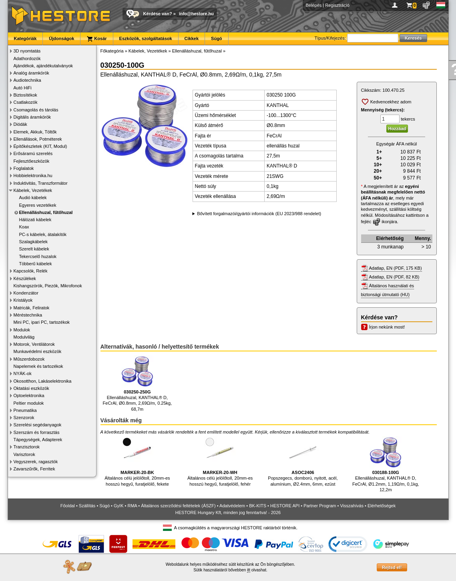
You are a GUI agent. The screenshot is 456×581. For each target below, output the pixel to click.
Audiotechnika (27, 80)
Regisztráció (337, 5)
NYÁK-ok (23, 373)
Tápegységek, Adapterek (38, 439)
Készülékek (25, 278)
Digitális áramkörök (32, 117)
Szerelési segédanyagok (38, 424)
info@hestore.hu (196, 13)
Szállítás (87, 505)
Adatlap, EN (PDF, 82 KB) (394, 276)
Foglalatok (24, 168)
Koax (24, 226)
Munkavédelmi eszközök (38, 351)
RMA (132, 505)
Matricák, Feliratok (32, 307)
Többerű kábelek (35, 263)
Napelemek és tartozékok (38, 366)
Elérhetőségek (382, 505)
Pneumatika (25, 410)
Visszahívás (352, 505)
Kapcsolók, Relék (31, 270)
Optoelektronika (29, 395)
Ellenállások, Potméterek (38, 139)
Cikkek (192, 38)
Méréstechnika (28, 315)
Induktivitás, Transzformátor (41, 183)
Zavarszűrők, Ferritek (34, 468)
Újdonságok (61, 38)
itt (248, 570)
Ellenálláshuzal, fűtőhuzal (46, 212)
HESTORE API (284, 505)
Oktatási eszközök (31, 388)
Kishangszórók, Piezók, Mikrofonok (48, 285)
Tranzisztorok (27, 446)
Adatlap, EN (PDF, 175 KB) (395, 268)
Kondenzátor (26, 292)
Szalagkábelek (33, 241)
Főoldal (67, 505)
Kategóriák (25, 38)
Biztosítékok (25, 95)
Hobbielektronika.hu (33, 175)
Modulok (22, 329)
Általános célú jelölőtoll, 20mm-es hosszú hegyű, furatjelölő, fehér (220, 461)
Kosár (96, 39)
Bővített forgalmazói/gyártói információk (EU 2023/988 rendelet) (259, 213)
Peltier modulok (29, 403)
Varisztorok (24, 454)
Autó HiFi (23, 87)
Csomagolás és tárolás (36, 109)
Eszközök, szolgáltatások (145, 38)
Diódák (20, 124)
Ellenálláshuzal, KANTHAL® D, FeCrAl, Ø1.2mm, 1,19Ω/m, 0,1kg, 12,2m (385, 464)
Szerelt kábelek (34, 248)
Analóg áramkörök (31, 73)
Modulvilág (24, 337)
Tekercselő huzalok (38, 256)
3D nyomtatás (27, 50)
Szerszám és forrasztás (37, 432)
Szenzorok (24, 417)
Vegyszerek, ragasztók (36, 461)
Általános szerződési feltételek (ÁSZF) (178, 505)
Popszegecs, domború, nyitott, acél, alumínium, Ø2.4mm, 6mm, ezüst (302, 461)
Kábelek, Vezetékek (33, 190)
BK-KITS (257, 505)
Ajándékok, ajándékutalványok (43, 65)
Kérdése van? (157, 13)
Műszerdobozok (29, 359)
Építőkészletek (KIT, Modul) (40, 146)
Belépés (314, 5)
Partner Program (319, 505)
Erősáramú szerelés (33, 153)
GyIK (118, 505)
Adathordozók (27, 58)
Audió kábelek (33, 197)
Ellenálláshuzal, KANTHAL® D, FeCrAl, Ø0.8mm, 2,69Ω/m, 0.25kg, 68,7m (137, 383)
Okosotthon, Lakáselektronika (43, 381)
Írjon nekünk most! (387, 327)
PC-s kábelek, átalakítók (43, 234)
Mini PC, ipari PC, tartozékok (42, 322)
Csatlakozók (26, 102)
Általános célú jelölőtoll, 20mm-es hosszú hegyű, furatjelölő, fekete (137, 461)
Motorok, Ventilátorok (34, 344)
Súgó (216, 38)
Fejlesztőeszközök (32, 161)
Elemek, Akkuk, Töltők (35, 131)
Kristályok (23, 300)
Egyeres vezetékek (37, 205)
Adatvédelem (232, 505)
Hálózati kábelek (35, 219)
